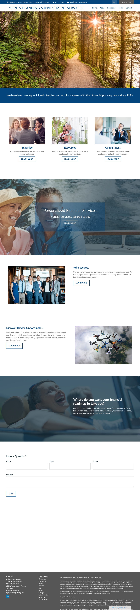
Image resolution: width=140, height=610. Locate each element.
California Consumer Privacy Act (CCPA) (115, 591)
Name (8, 461)
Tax (40, 588)
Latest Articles (43, 595)
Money (41, 590)
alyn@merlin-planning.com (77, 2)
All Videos (42, 597)
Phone (95, 461)
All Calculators (43, 599)
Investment (42, 581)
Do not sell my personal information (100, 593)
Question (9, 475)
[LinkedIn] (114, 2)
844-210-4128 (18, 581)
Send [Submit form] (11, 494)
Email (51, 461)
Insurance (42, 586)
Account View (126, 2)
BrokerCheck (98, 577)
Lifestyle (41, 593)
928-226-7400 (58, 2)
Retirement (42, 579)
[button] (94, 8)
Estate (41, 583)
